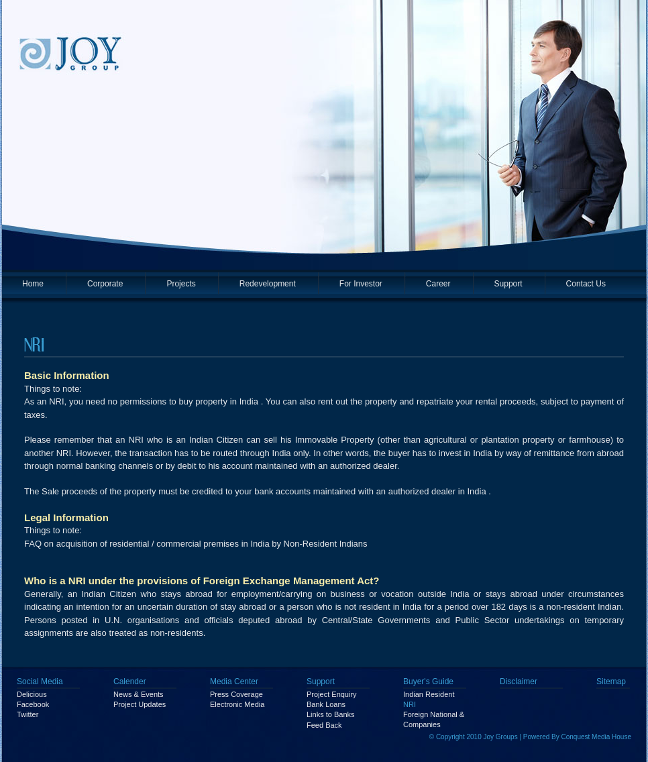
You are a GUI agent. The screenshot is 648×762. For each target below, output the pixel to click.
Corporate (105, 283)
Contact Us (586, 283)
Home (33, 283)
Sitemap (611, 681)
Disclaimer (518, 681)
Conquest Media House (596, 737)
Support (508, 283)
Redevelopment (267, 283)
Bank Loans (326, 704)
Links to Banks (331, 714)
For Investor (360, 283)
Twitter (27, 714)
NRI (409, 704)
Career (438, 283)
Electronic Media (237, 704)
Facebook (33, 704)
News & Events (138, 694)
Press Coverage (236, 694)
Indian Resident (428, 694)
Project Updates (139, 704)
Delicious (32, 694)
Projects (180, 283)
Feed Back (324, 725)
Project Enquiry (332, 694)
